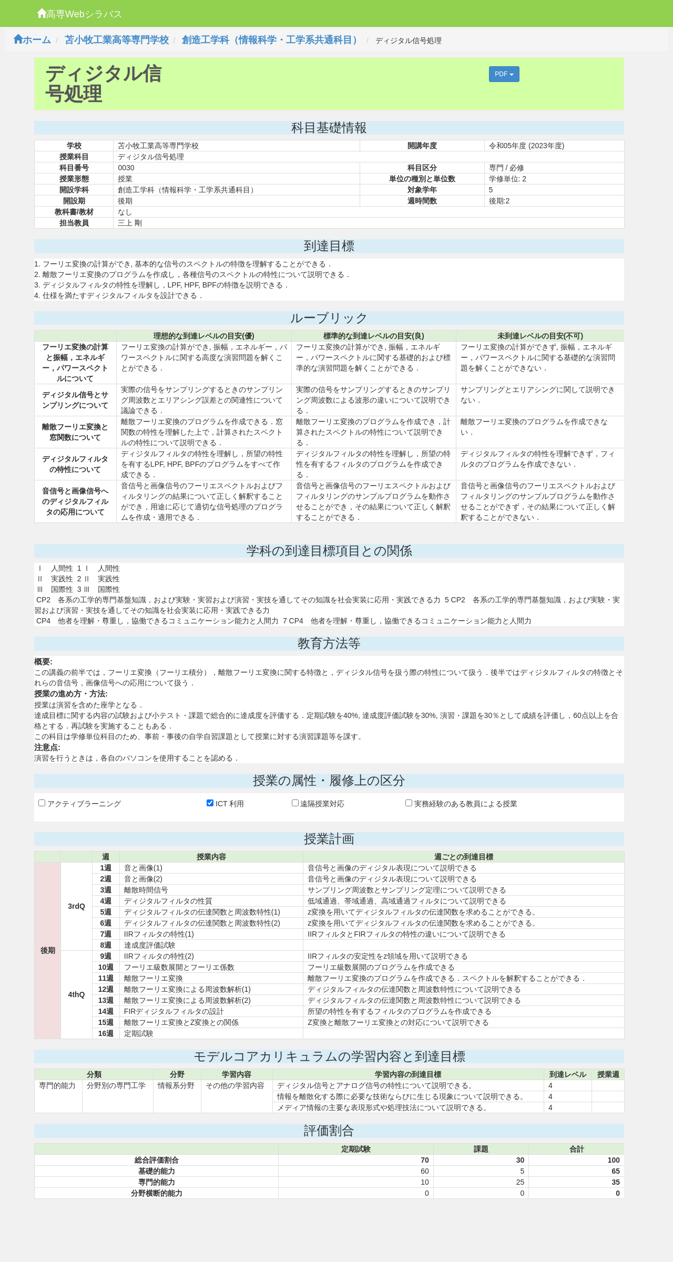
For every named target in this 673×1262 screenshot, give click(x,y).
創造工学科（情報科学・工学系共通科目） (272, 40)
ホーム (32, 40)
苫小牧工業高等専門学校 (117, 40)
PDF (504, 74)
